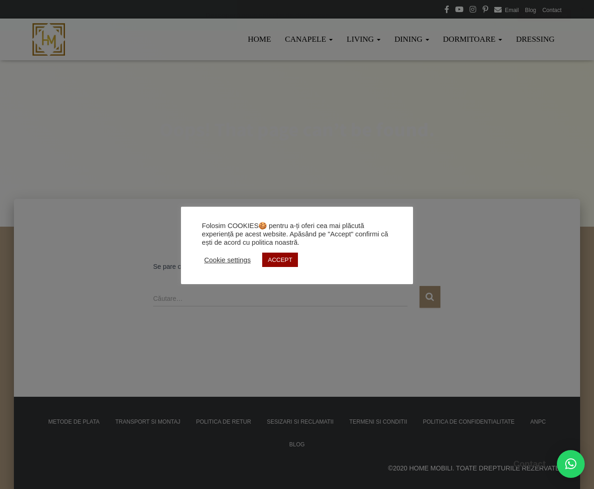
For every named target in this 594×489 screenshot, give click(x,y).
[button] (571, 464)
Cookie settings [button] (227, 260)
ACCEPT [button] (280, 259)
